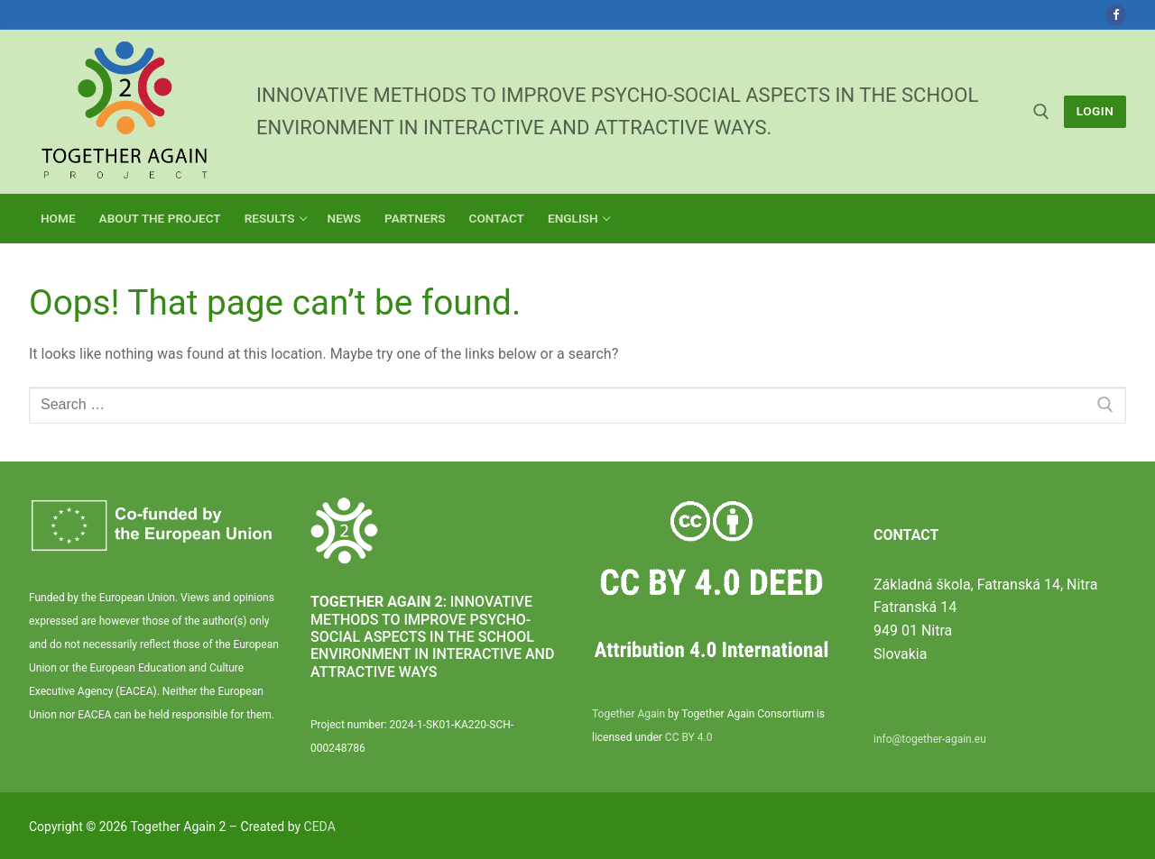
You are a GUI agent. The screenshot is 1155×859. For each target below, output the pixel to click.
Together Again (628, 714)
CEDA (320, 826)
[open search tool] (1041, 112)
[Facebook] (1115, 15)
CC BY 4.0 (689, 737)
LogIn (1095, 111)
